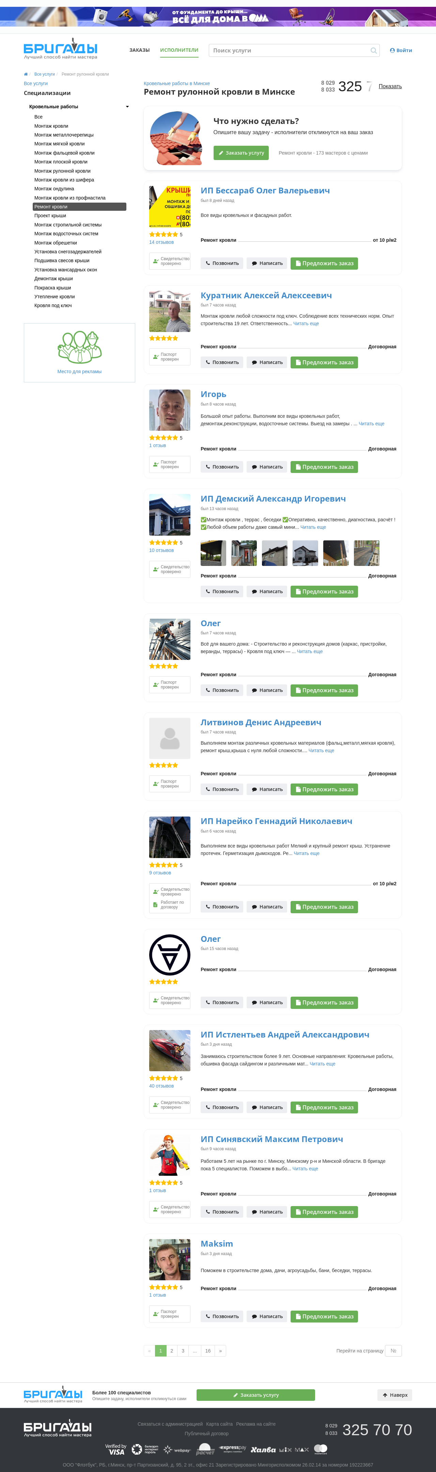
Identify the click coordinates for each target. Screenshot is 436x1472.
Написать (267, 263)
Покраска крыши (52, 287)
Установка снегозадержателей (68, 251)
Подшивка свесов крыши (62, 260)
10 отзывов (161, 550)
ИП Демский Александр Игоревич (273, 498)
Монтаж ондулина (54, 188)
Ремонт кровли (50, 206)
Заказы (139, 50)
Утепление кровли (54, 296)
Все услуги (36, 83)
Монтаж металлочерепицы (64, 135)
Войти (401, 50)
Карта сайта (219, 1424)
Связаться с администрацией (170, 1424)
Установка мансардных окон (65, 269)
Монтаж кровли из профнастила (70, 198)
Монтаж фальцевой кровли (64, 153)
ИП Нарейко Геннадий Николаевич (277, 820)
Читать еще (306, 323)
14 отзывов (161, 242)
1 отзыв (157, 445)
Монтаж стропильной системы (68, 224)
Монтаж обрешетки (55, 243)
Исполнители (179, 50)
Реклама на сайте (256, 1424)
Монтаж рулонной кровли (62, 171)
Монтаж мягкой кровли (59, 143)
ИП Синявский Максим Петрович (272, 1138)
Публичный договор (207, 1433)
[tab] (79, 106)
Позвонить (222, 263)
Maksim (217, 1243)
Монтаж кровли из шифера (64, 180)
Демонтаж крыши (53, 278)
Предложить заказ (325, 263)
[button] (79, 106)
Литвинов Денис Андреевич (261, 722)
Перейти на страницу (360, 1351)
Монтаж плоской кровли (61, 161)
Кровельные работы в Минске (177, 83)
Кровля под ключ (53, 305)
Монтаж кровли (51, 126)
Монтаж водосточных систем (66, 233)
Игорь (214, 393)
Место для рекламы (80, 352)
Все (38, 117)
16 (208, 1351)
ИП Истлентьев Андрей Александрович (285, 1034)
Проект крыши (50, 215)
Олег (211, 623)
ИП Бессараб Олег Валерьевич (265, 190)
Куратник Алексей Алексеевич (266, 295)
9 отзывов (160, 872)
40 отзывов (161, 1086)
